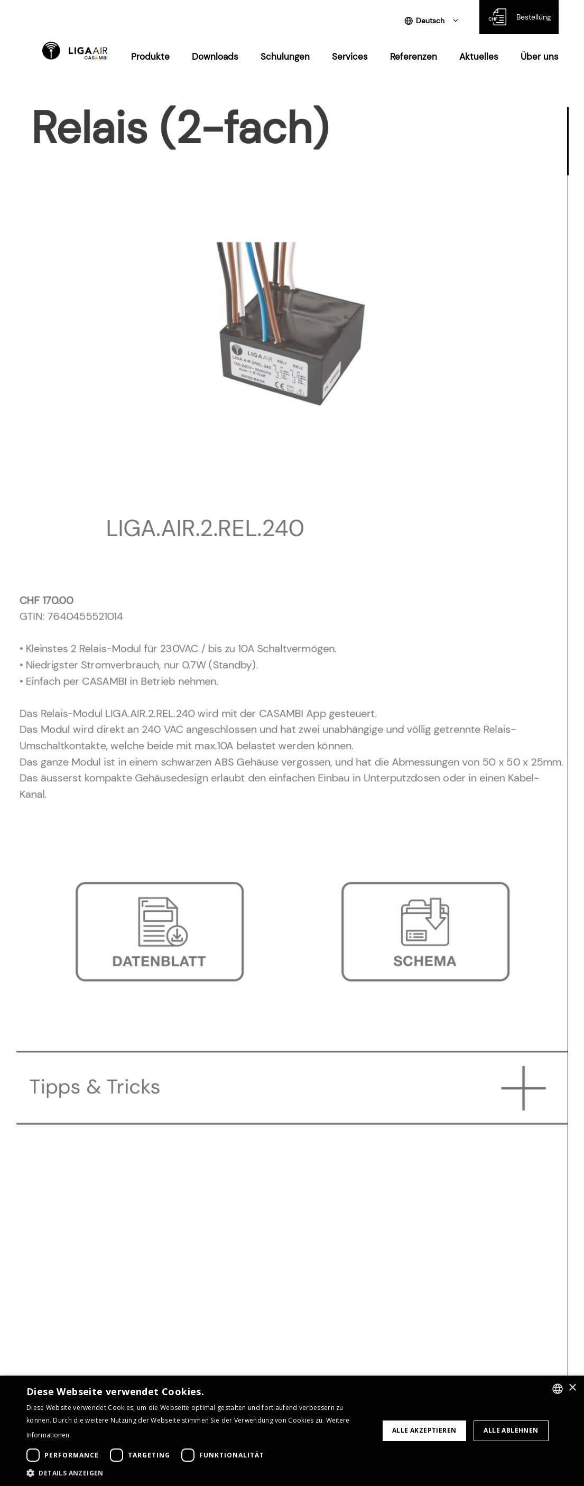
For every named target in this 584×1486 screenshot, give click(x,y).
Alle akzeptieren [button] (424, 1430)
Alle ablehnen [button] (511, 1430)
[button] (197, 1473)
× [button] (572, 1388)
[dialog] (292, 1431)
